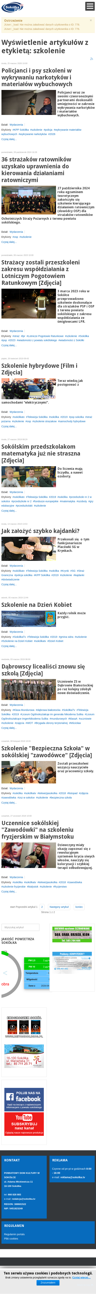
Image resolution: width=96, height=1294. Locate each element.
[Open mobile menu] (90, 6)
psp (5, 340)
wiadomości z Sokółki (72, 340)
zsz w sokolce (27, 797)
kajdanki (79, 575)
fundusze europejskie (46, 501)
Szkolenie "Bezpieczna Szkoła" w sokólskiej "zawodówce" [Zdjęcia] (46, 752)
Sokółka (84, 336)
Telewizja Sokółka (37, 417)
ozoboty (82, 501)
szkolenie (37, 129)
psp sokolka (77, 417)
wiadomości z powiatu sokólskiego (37, 340)
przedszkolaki (25, 505)
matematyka (68, 501)
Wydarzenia (16, 124)
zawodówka (9, 797)
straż (16, 336)
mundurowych (59, 718)
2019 (64, 417)
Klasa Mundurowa (24, 710)
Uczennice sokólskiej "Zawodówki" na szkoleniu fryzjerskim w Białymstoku (37, 830)
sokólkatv (19, 417)
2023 (12, 340)
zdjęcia (84, 793)
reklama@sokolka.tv (72, 1177)
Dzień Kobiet (56, 641)
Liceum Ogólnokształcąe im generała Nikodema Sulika (52, 714)
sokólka (54, 417)
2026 (52, 134)
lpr (23, 336)
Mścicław (76, 723)
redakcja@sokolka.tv (23, 1199)
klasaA (73, 718)
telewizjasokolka (48, 793)
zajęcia (20, 723)
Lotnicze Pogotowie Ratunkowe (45, 336)
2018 (63, 793)
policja (48, 129)
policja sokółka (24, 575)
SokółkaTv (20, 636)
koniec (79, 906)
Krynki (65, 570)
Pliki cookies (11, 1238)
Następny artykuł (59, 906)
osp (16, 236)
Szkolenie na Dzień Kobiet (36, 605)
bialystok (33, 886)
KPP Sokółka (21, 129)
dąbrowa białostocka (49, 710)
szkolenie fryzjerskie (14, 886)
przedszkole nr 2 (22, 501)
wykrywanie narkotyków (33, 134)
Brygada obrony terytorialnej (52, 723)
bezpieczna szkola (61, 797)
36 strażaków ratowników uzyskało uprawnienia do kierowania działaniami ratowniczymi (36, 169)
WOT (30, 723)
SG (73, 570)
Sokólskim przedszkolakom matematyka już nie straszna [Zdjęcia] (41, 453)
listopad (73, 793)
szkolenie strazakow (45, 421)
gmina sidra (66, 636)
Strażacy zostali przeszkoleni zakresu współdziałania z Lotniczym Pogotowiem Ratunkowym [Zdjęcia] (40, 272)
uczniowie (85, 718)
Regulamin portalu (14, 1234)
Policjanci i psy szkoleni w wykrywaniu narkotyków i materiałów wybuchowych (37, 77)
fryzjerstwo (61, 886)
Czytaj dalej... (9, 139)
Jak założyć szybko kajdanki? (40, 531)
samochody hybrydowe (72, 421)
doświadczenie (11, 579)
